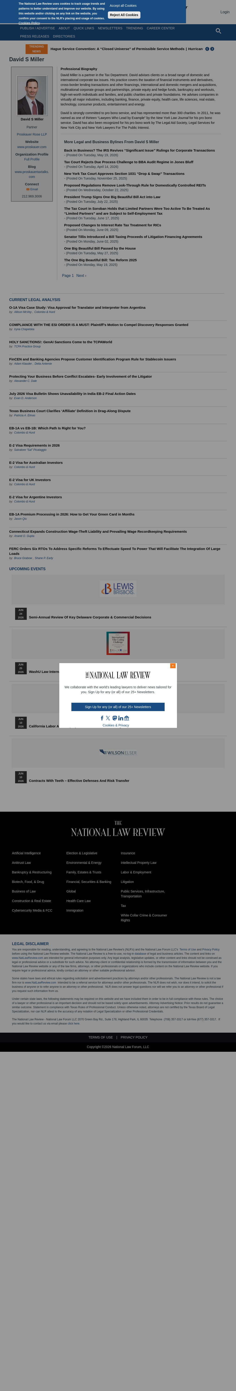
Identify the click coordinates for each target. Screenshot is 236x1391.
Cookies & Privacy (116, 725)
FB (102, 718)
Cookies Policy (29, 23)
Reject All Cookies (124, 15)
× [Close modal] (173, 666)
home (126, 718)
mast (114, 718)
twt (108, 718)
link (120, 718)
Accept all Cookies (123, 5)
